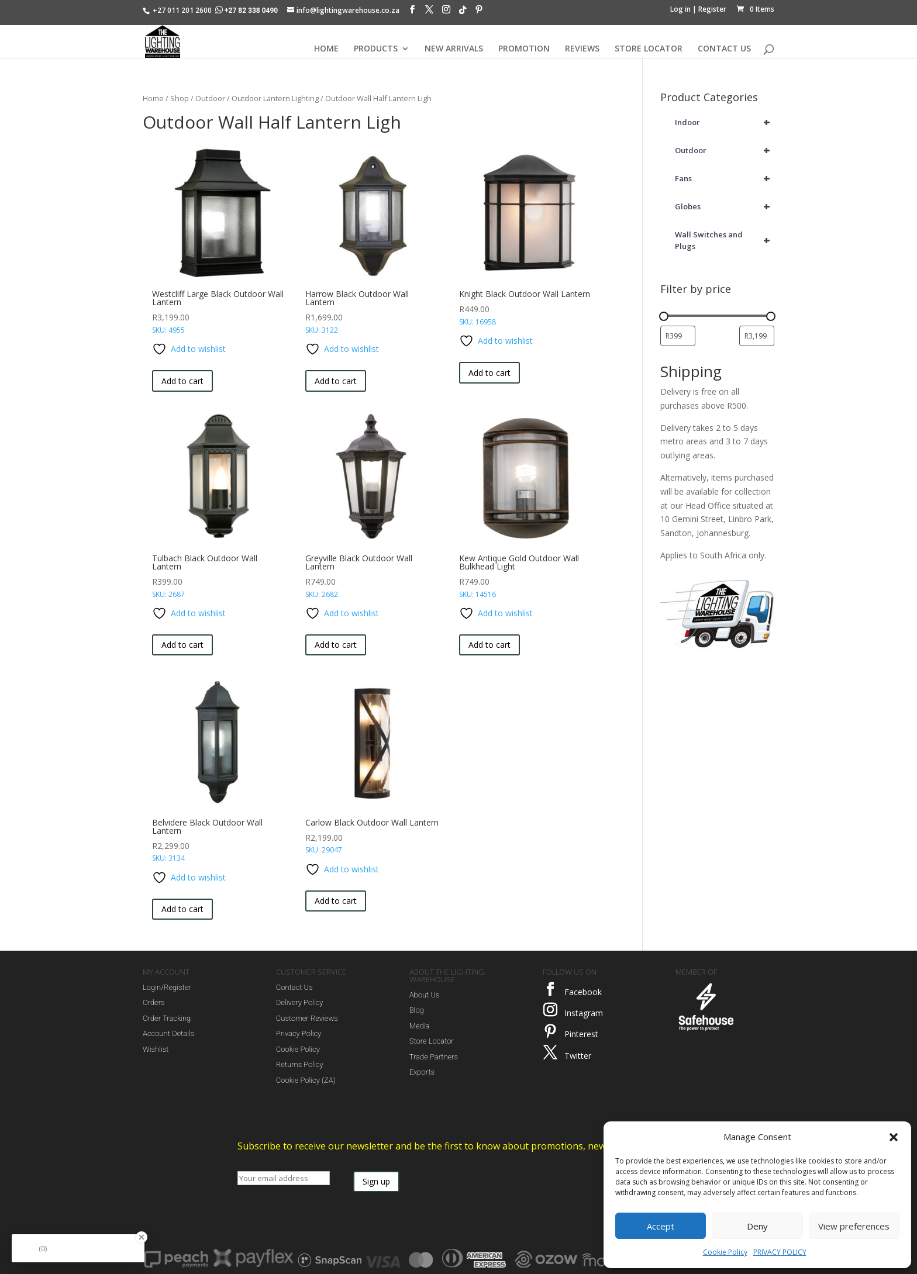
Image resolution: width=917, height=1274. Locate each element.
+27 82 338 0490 (247, 10)
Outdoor (210, 98)
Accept (660, 1226)
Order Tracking (167, 1018)
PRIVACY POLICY (779, 1252)
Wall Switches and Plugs (724, 240)
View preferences (854, 1226)
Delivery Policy (299, 1002)
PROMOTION (524, 49)
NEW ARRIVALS (454, 49)
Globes (724, 206)
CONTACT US (724, 49)
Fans (724, 178)
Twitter (577, 1055)
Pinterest (581, 1034)
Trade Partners (433, 1056)
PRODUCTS (376, 49)
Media (419, 1025)
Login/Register (167, 987)
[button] (893, 1137)
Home (153, 98)
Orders (154, 1002)
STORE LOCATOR (648, 49)
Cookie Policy (725, 1252)
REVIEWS (582, 49)
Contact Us (294, 987)
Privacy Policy (298, 1033)
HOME (326, 49)
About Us (424, 994)
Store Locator (431, 1041)
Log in (680, 9)
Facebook (583, 991)
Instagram (583, 1012)
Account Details (168, 1033)
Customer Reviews (307, 1018)
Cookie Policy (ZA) (306, 1080)
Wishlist (155, 1049)
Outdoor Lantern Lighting (275, 98)
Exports (422, 1072)
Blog (416, 1010)
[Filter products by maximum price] (756, 336)
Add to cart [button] (182, 380)
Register (712, 9)
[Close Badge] (141, 1237)
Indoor (724, 122)
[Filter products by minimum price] (677, 336)
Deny (757, 1226)
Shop (179, 98)
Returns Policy (299, 1064)
